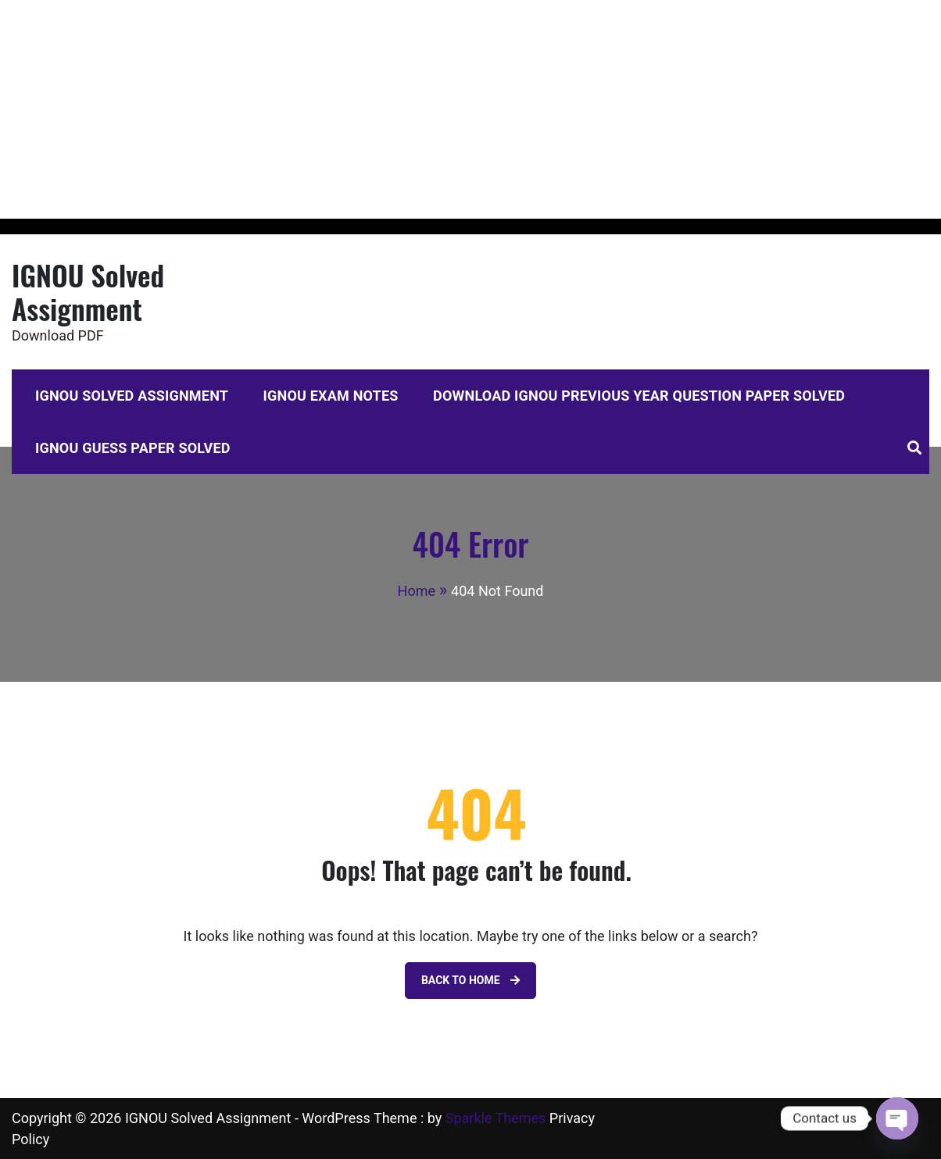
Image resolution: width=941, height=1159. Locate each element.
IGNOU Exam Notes (331, 395)
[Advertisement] (469, 109)
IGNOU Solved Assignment (88, 291)
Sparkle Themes (495, 1118)
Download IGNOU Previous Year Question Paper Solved (639, 395)
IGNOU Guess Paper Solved (133, 448)
